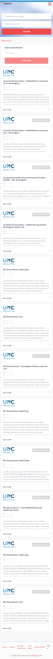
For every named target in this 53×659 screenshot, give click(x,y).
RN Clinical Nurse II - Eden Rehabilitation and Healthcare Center (22, 509)
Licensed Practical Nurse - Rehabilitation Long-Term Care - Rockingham (25, 82)
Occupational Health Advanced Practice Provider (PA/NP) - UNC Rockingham (24, 179)
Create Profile (39, 647)
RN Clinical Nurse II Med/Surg (15, 270)
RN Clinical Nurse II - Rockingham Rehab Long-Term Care (25, 367)
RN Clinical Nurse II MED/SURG (16, 460)
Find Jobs (26, 32)
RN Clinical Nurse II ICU (13, 317)
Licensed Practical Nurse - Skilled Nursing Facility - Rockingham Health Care (25, 226)
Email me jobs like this (13, 48)
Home (5, 647)
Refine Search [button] (6, 41)
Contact (12, 647)
